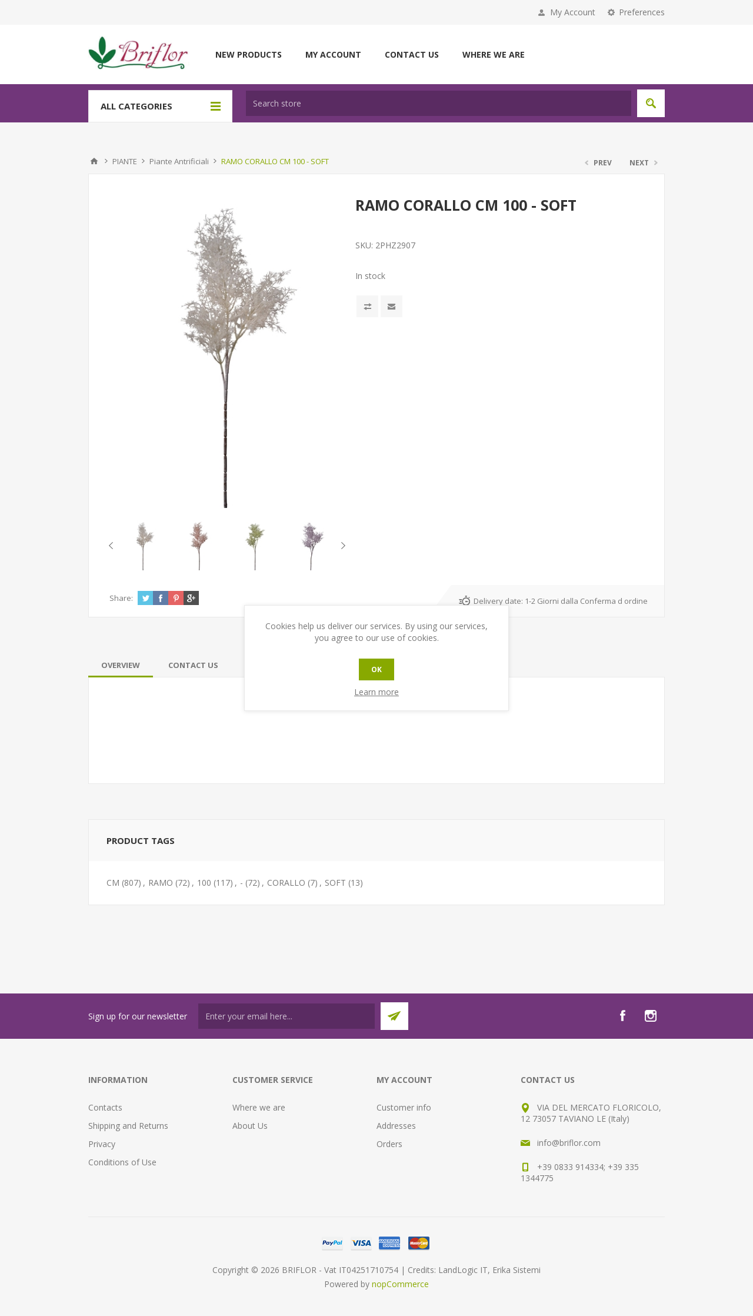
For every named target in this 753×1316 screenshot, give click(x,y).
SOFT (335, 882)
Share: (121, 598)
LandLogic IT (463, 1269)
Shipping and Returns (128, 1125)
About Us (250, 1125)
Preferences (642, 12)
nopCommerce (400, 1284)
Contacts (105, 1107)
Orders (389, 1143)
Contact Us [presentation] (193, 665)
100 (204, 882)
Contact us (412, 54)
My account (333, 54)
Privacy (101, 1143)
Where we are (493, 54)
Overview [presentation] (120, 665)
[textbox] (438, 103)
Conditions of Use (122, 1162)
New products (248, 54)
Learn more (376, 691)
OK (376, 669)
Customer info (403, 1107)
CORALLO (286, 882)
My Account (572, 12)
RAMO (160, 882)
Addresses (396, 1125)
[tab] (120, 665)
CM (112, 882)
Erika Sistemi (516, 1269)
